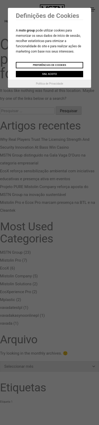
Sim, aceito (49, 74)
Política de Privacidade (49, 83)
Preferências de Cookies (49, 65)
